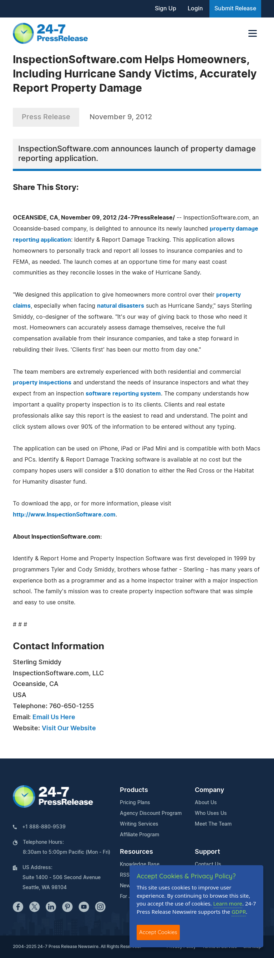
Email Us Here (53, 717)
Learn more (228, 903)
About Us (206, 802)
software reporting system (123, 394)
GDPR (239, 911)
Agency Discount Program (151, 813)
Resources (136, 852)
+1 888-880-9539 (44, 827)
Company (209, 790)
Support (207, 852)
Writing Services (139, 824)
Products (134, 790)
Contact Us (208, 864)
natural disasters (120, 306)
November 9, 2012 (121, 117)
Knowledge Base (139, 864)
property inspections (42, 382)
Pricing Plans (135, 802)
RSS (125, 875)
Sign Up (165, 8)
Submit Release (235, 8)
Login (195, 8)
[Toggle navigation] (252, 33)
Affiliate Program (139, 834)
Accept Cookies (158, 932)
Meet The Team (213, 824)
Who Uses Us (211, 813)
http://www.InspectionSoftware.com (64, 515)
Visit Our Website (69, 728)
